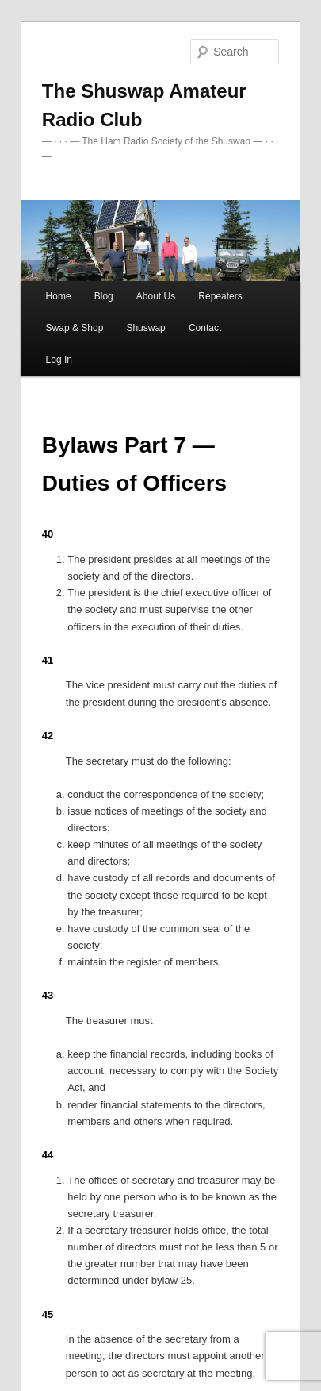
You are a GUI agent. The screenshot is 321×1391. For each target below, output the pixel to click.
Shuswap (145, 327)
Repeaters (220, 296)
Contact (205, 327)
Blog (103, 296)
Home (58, 296)
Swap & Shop (75, 327)
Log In (59, 359)
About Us (155, 296)
